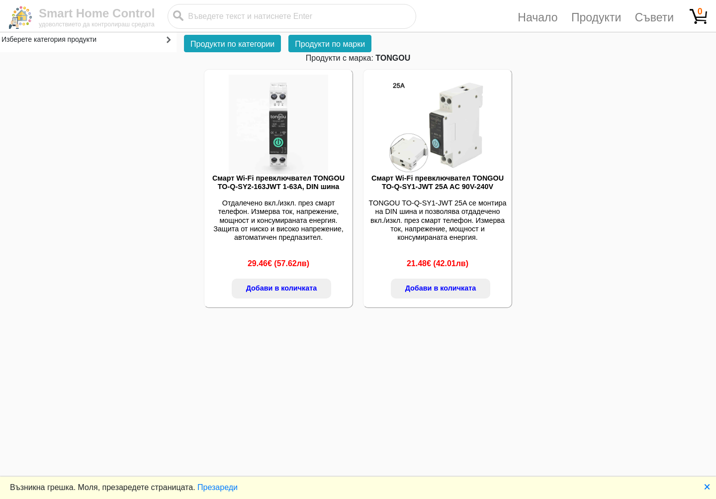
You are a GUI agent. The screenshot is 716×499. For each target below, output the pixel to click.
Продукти (596, 17)
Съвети (654, 17)
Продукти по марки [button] (330, 44)
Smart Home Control (97, 13)
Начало (537, 17)
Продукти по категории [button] (232, 44)
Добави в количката (281, 288)
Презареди (217, 487)
